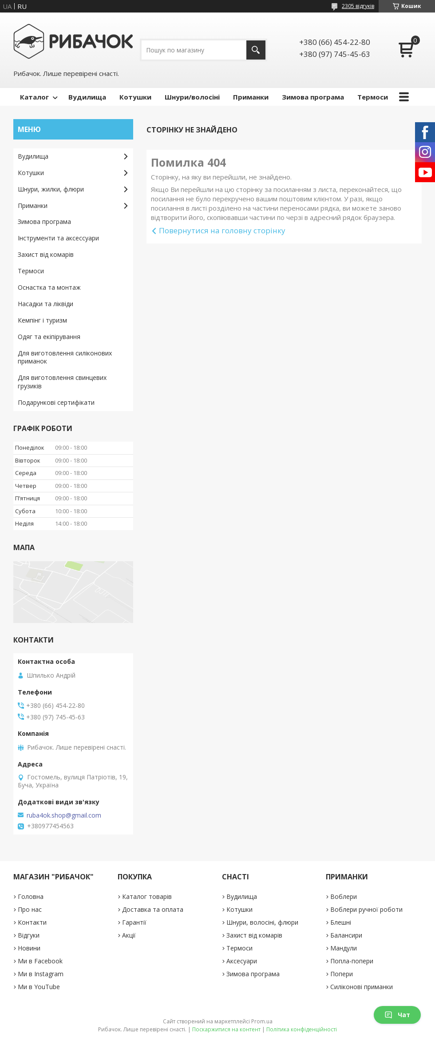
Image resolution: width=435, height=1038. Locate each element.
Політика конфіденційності (301, 1029)
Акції (129, 935)
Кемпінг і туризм (42, 320)
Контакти (32, 922)
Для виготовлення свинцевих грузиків (62, 381)
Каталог (34, 96)
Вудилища (87, 96)
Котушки (135, 96)
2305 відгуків (358, 6)
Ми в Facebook (40, 961)
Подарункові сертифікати (56, 402)
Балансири (346, 935)
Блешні (340, 922)
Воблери (343, 896)
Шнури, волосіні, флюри (262, 922)
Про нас (30, 909)
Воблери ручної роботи (366, 909)
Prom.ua (262, 1021)
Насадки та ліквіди (45, 303)
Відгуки (29, 935)
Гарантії (134, 922)
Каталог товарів (147, 896)
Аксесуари (241, 961)
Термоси (372, 96)
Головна (31, 896)
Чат (397, 1014)
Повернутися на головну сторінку (222, 230)
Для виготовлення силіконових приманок (65, 357)
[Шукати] (255, 50)
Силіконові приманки (361, 986)
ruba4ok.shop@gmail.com (64, 815)
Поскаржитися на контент (226, 1029)
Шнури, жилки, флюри (51, 189)
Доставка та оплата (152, 909)
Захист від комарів (46, 254)
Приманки (251, 96)
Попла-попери (351, 961)
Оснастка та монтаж (49, 287)
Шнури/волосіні (192, 96)
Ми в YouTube (39, 986)
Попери (341, 974)
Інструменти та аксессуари (58, 238)
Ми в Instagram (40, 974)
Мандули (343, 948)
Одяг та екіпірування (49, 336)
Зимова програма (313, 96)
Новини (29, 948)
